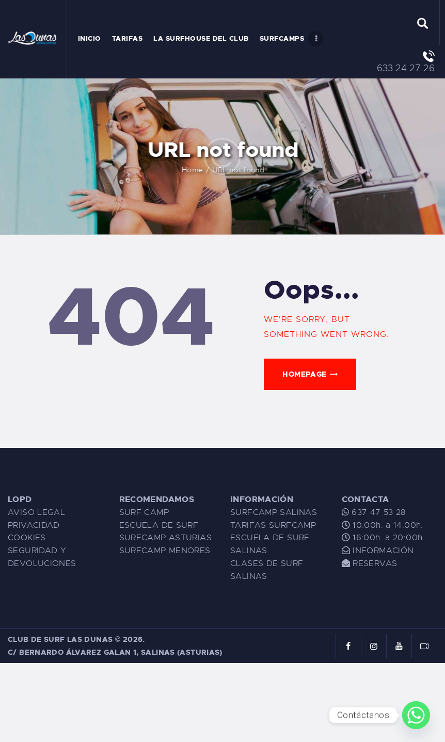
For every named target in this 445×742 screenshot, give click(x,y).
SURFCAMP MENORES (165, 550)
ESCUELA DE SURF (159, 525)
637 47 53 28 (377, 512)
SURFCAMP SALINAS (273, 512)
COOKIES (27, 538)
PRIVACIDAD (34, 525)
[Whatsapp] (416, 715)
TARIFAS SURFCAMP (273, 525)
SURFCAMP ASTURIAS (165, 538)
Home (209, 169)
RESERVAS (375, 563)
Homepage (304, 374)
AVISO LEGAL (36, 512)
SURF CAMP (144, 512)
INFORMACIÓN (383, 550)
